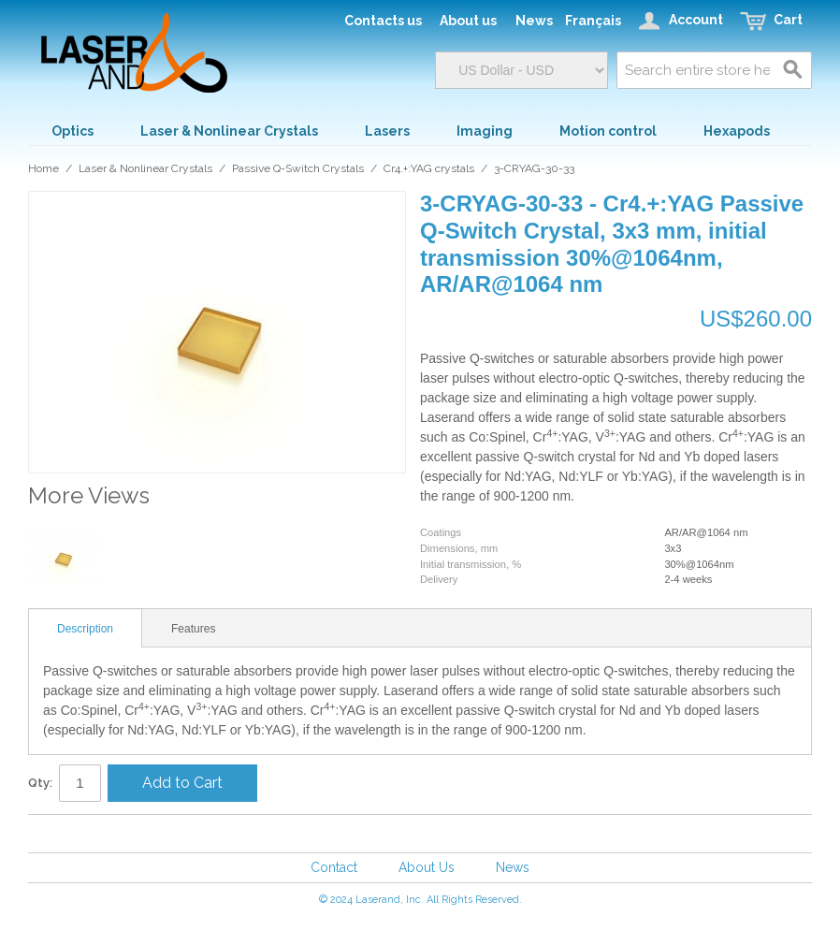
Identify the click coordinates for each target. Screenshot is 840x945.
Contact (334, 867)
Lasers (387, 131)
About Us (426, 867)
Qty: (40, 783)
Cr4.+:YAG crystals (429, 168)
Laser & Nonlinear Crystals (229, 131)
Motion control (608, 131)
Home (43, 168)
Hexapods (736, 131)
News (512, 867)
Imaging (484, 131)
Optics (72, 131)
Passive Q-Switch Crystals (298, 168)
